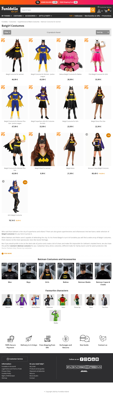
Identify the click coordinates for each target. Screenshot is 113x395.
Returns (32, 373)
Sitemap (4, 378)
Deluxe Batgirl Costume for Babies (70, 74)
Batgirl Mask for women (42, 168)
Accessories (30, 16)
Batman (8, 307)
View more (8, 253)
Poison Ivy (77, 307)
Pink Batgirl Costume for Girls (98, 74)
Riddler (56, 323)
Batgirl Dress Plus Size (98, 121)
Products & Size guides (37, 369)
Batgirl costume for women (15, 74)
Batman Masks (84, 282)
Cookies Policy (6, 373)
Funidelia (5, 22)
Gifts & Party (44, 16)
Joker (21, 307)
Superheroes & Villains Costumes (28, 22)
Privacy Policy (6, 371)
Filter (6, 32)
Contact (32, 378)
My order (33, 366)
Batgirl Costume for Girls (70, 121)
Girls (47, 282)
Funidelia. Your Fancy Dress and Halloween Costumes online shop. (10, 10)
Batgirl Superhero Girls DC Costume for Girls (42, 122)
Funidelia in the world (9, 366)
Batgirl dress (70, 168)
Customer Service (15, 359)
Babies (66, 282)
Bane (91, 307)
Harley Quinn (36, 307)
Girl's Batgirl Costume (15, 215)
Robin (63, 307)
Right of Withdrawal (8, 376)
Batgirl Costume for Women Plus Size (14, 169)
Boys (28, 282)
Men (10, 282)
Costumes (18, 16)
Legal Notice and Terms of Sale (12, 369)
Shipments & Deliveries (37, 371)
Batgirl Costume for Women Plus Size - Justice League (14, 122)
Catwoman (49, 307)
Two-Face (105, 307)
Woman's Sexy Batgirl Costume (98, 168)
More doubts (34, 376)
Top (70, 16)
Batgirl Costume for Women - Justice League (42, 75)
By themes (6, 16)
